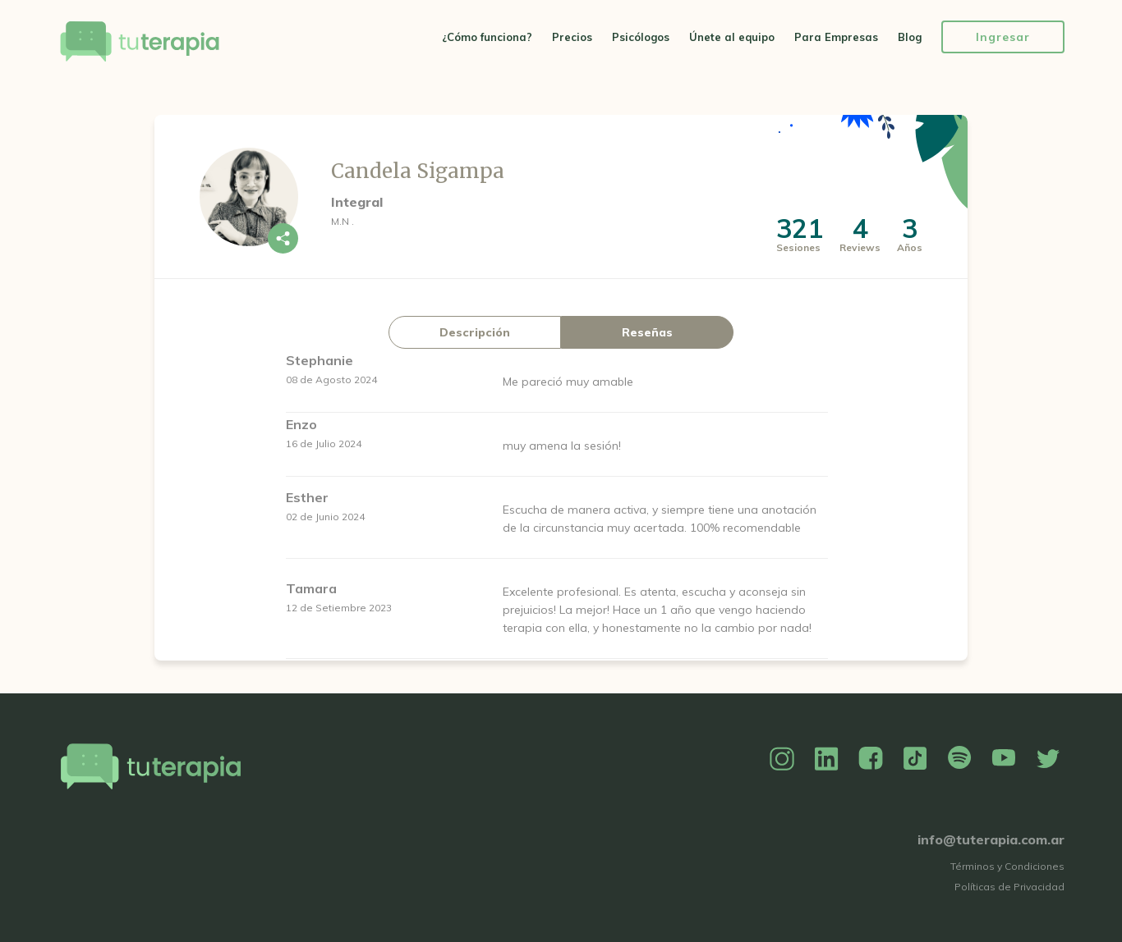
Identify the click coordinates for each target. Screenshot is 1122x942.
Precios (572, 36)
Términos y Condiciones (1007, 866)
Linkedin (826, 759)
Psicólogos (640, 36)
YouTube (1003, 759)
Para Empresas (836, 36)
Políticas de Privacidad (1009, 886)
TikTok (915, 759)
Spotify (959, 759)
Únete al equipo (732, 36)
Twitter (1048, 759)
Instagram (782, 759)
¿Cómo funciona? (487, 36)
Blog (910, 36)
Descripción (474, 332)
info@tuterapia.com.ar (991, 839)
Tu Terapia (139, 43)
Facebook (870, 759)
